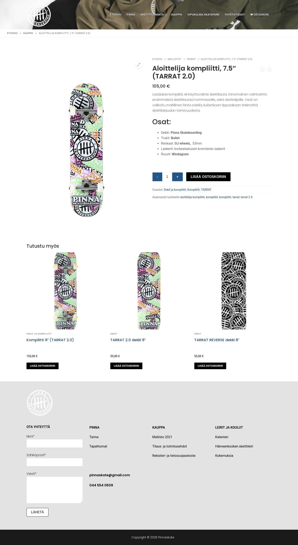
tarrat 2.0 (246, 197)
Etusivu (12, 33)
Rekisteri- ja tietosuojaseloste (174, 456)
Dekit (113, 333)
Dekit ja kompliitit (175, 189)
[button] (139, 64)
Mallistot (174, 59)
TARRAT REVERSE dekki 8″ (216, 340)
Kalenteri (221, 437)
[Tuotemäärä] (167, 176)
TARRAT (191, 59)
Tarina (94, 437)
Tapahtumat (98, 446)
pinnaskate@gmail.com (109, 475)
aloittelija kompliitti (192, 197)
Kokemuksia (224, 456)
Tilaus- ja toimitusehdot (169, 446)
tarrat (235, 197)
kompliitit (212, 197)
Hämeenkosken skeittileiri (234, 446)
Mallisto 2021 (162, 437)
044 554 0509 (101, 485)
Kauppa (28, 33)
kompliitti (225, 197)
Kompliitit (193, 189)
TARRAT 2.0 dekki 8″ (128, 340)
